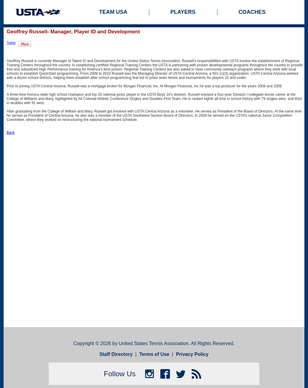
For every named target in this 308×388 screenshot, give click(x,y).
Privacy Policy (192, 354)
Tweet (11, 42)
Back (11, 133)
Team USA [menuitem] (113, 12)
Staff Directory (116, 354)
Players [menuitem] (183, 12)
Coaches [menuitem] (252, 12)
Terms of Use (154, 354)
